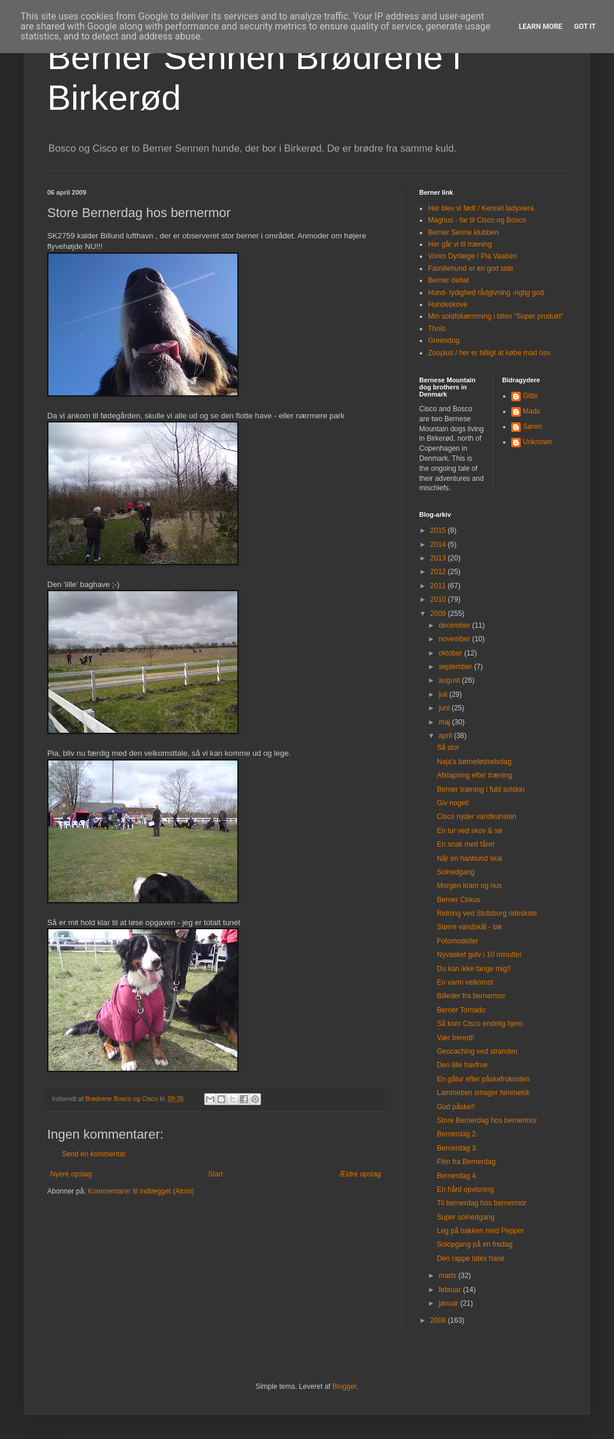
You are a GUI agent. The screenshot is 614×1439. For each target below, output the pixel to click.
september (456, 667)
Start (215, 1174)
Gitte (530, 396)
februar (451, 1290)
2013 (439, 558)
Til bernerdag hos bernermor (482, 1203)
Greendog (443, 340)
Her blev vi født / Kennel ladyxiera (481, 208)
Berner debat (448, 280)
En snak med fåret (465, 844)
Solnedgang (456, 872)
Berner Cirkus (458, 900)
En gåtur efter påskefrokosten (483, 1079)
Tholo (437, 328)
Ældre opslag (360, 1174)
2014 (439, 544)
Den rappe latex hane (471, 1258)
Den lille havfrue (462, 1065)
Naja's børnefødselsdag (474, 762)
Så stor (448, 747)
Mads (531, 411)
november (455, 639)
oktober (451, 653)
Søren (533, 426)
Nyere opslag (71, 1174)
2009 (439, 613)
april (446, 736)
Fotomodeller (457, 941)
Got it (585, 26)
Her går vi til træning (460, 244)
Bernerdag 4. (457, 1176)
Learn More (541, 26)
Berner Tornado (461, 1010)
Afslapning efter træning (474, 775)
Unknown (538, 442)
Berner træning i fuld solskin (481, 789)
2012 (439, 572)
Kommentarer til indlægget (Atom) (141, 1191)
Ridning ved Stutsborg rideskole (487, 913)
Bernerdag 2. (457, 1134)
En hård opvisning (465, 1189)
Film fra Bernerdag (466, 1162)
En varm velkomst (465, 982)
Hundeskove (448, 304)
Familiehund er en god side (471, 268)
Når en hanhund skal (469, 858)
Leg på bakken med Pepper (480, 1231)
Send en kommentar (94, 1154)
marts (448, 1275)
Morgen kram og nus (469, 885)
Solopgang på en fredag (474, 1244)
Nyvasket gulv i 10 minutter (479, 954)
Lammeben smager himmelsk (483, 1093)
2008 (439, 1320)
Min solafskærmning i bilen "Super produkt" (495, 316)
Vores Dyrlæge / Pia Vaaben (472, 256)
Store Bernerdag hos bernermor (487, 1120)
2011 (439, 586)
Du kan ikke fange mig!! (474, 969)
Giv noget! (453, 803)
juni (445, 708)
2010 (439, 599)
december (455, 625)
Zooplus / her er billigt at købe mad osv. (489, 353)
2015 (439, 530)
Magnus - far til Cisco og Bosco (477, 220)
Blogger (344, 1386)
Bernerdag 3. (457, 1148)
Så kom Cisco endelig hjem (479, 1024)
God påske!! (456, 1107)
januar (449, 1303)
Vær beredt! (455, 1038)
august (450, 680)
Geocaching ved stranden (477, 1051)
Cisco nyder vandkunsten (477, 816)
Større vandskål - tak (469, 927)
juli (444, 694)
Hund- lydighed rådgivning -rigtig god (486, 293)
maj (445, 722)
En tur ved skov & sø (469, 831)
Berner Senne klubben (463, 232)
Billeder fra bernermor (471, 996)
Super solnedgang (465, 1217)
